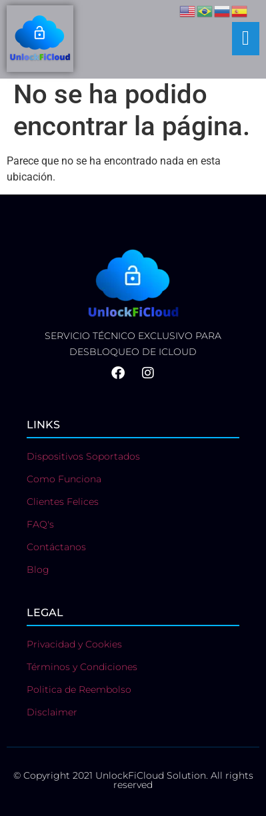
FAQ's (40, 524)
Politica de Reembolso (79, 689)
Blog (38, 570)
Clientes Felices (63, 502)
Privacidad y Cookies (74, 644)
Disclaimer (52, 712)
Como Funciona (64, 479)
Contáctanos (56, 547)
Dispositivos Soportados (83, 456)
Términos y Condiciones (82, 667)
